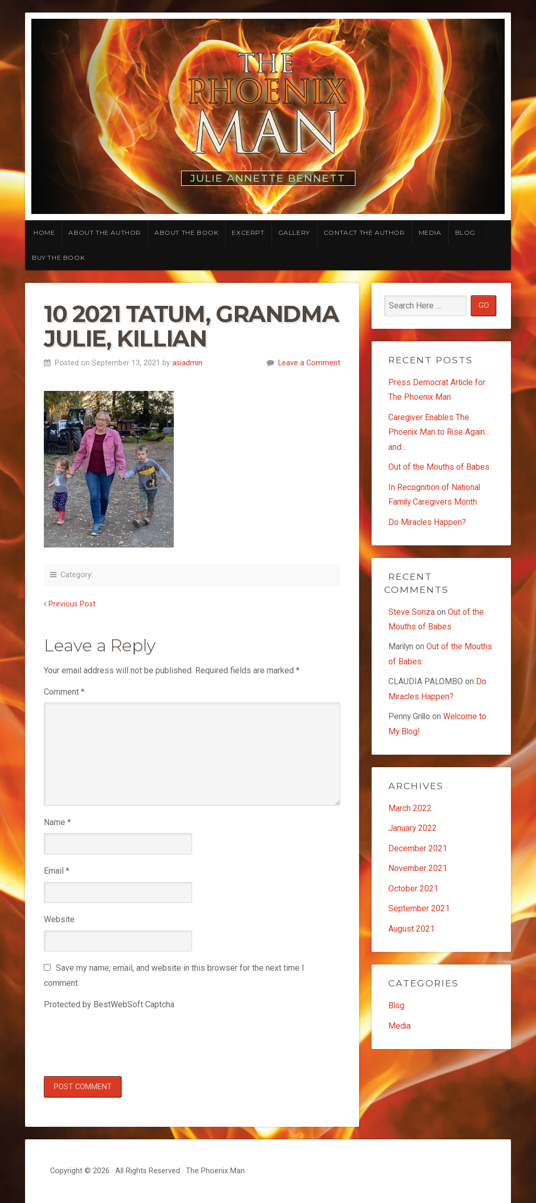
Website (59, 919)
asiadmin (187, 363)
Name (57, 822)
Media (430, 232)
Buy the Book (58, 257)
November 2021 (417, 872)
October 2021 (413, 892)
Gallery (294, 232)
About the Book (186, 232)
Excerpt (248, 232)
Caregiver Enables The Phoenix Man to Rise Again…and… (440, 432)
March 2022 (410, 811)
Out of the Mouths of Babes (439, 468)
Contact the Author (364, 232)
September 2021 (419, 912)
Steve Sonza (411, 613)
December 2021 (417, 851)
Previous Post (72, 604)
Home (44, 232)
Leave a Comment (309, 363)
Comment (64, 692)
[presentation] (123, 1041)
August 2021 (411, 932)
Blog (465, 232)
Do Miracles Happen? (427, 523)
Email (56, 871)
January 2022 (412, 831)
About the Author (104, 232)
